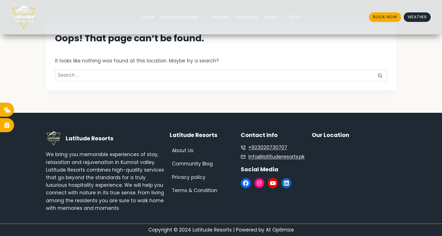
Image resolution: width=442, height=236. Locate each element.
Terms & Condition (194, 190)
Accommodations (179, 17)
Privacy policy (188, 177)
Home (148, 17)
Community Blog (192, 163)
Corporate (246, 17)
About (270, 17)
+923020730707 (267, 147)
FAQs (294, 17)
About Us (182, 150)
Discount (220, 17)
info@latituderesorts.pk (276, 156)
